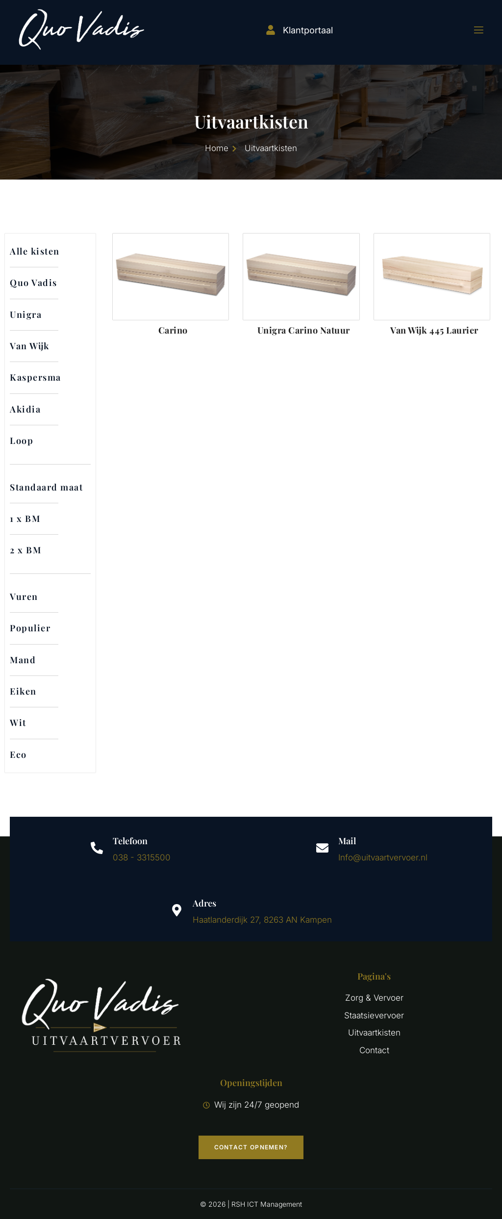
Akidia (25, 409)
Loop (21, 440)
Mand (23, 660)
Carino (173, 330)
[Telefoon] (97, 848)
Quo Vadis (33, 282)
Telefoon (130, 841)
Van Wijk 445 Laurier (434, 330)
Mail (347, 841)
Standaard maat (46, 487)
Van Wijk (30, 346)
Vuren (24, 596)
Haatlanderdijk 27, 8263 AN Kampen (262, 920)
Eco (18, 754)
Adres (204, 903)
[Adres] (177, 910)
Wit (18, 722)
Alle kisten (35, 251)
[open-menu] (472, 30)
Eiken (23, 691)
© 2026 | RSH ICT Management (251, 1204)
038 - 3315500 (142, 857)
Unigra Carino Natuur (303, 330)
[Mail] (322, 848)
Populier (30, 628)
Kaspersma (35, 377)
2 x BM (25, 550)
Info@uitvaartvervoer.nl (382, 857)
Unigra (26, 314)
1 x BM (25, 518)
